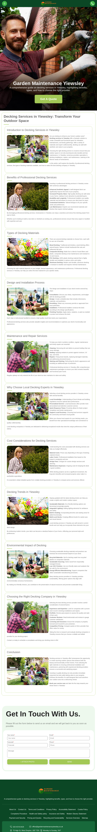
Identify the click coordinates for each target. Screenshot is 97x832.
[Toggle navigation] (4, 3)
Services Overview (73, 818)
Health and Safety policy (38, 814)
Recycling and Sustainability (53, 818)
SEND (69, 762)
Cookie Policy (83, 809)
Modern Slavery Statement (76, 814)
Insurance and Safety (57, 814)
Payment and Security (17, 818)
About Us (12, 809)
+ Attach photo (27, 762)
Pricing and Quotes (34, 818)
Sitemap (85, 818)
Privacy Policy (51, 809)
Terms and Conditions (36, 809)
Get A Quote (48, 99)
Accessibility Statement (67, 809)
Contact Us (22, 809)
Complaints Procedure (19, 814)
